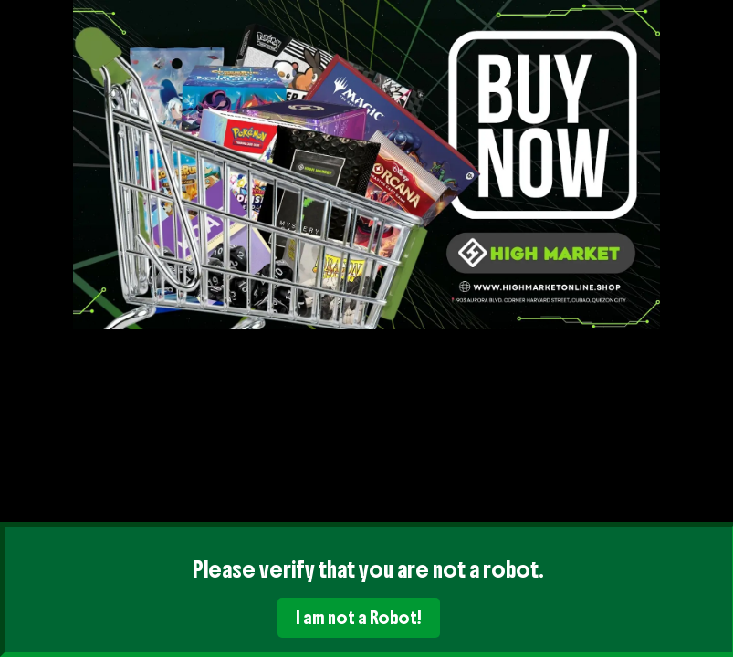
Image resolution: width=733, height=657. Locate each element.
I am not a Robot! (359, 618)
